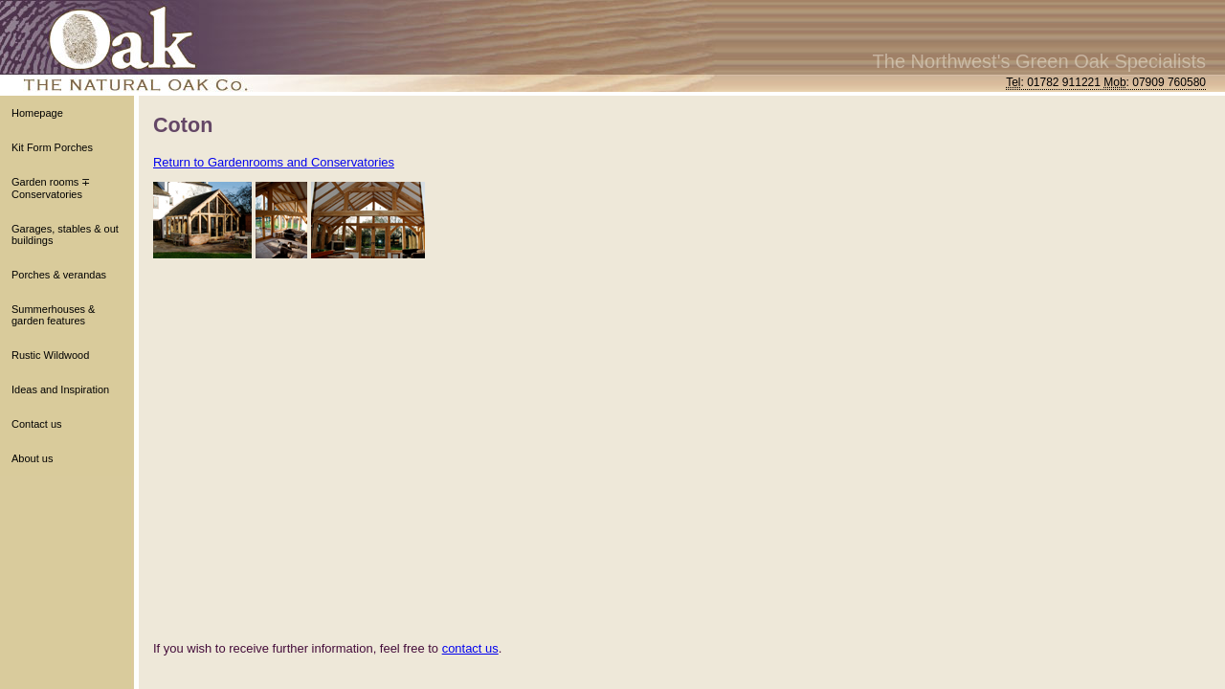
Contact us (36, 424)
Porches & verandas (58, 274)
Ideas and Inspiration (60, 389)
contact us (470, 648)
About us (32, 458)
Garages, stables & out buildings (65, 234)
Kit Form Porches (52, 147)
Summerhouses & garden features (53, 314)
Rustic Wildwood (50, 355)
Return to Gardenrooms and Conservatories (273, 162)
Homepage (37, 113)
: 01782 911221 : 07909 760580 (1106, 82)
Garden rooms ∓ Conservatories (50, 188)
